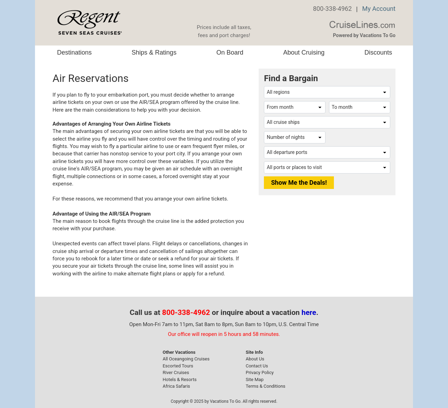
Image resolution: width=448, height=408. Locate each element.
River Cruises (176, 372)
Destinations (74, 52)
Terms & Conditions (265, 386)
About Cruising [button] (303, 52)
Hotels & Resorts (180, 379)
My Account (379, 8)
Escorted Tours (178, 365)
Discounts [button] (378, 52)
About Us (255, 358)
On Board (229, 52)
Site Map (255, 379)
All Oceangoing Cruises (186, 358)
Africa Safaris (176, 386)
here (309, 312)
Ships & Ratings (154, 52)
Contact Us (257, 365)
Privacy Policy (260, 372)
